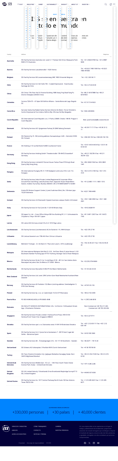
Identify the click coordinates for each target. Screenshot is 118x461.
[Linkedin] (94, 443)
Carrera (58, 426)
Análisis (15, 430)
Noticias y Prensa (40, 434)
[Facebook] (85, 443)
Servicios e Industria (19, 426)
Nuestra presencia (61, 430)
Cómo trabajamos (40, 426)
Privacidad (22, 443)
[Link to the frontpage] (7, 5)
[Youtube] (98, 443)
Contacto (37, 430)
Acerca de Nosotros (19, 434)
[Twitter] (89, 443)
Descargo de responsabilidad (35, 443)
